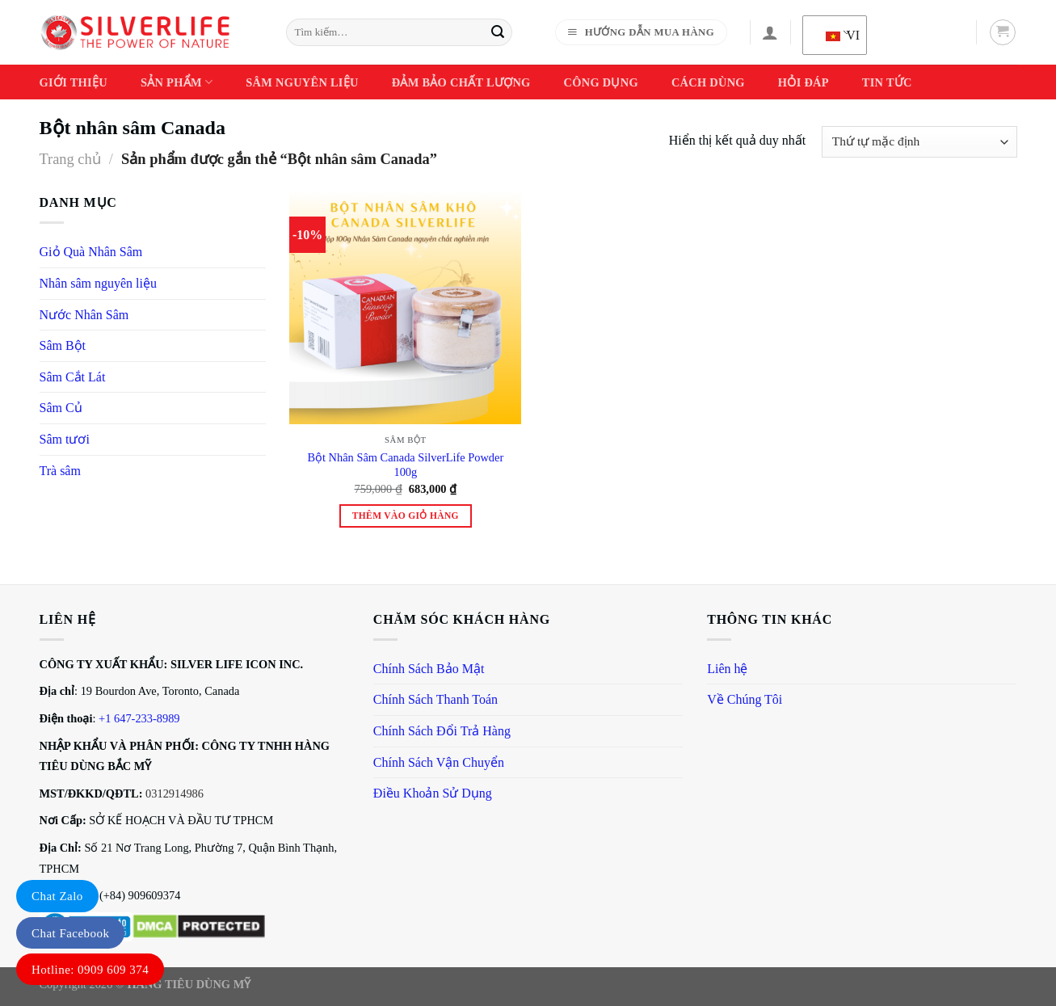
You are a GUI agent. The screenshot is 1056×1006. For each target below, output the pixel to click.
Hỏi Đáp (803, 82)
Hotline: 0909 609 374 (90, 969)
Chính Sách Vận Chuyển (438, 762)
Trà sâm (60, 471)
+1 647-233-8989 (139, 718)
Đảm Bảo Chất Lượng (461, 82)
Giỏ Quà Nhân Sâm (91, 252)
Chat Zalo (57, 896)
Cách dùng (708, 82)
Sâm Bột (63, 345)
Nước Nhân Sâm (84, 315)
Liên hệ (727, 669)
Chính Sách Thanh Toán (435, 699)
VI (838, 35)
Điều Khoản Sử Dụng (432, 793)
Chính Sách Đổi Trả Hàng (442, 731)
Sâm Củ (61, 408)
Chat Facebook (70, 933)
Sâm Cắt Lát (73, 377)
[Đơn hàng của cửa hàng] (919, 142)
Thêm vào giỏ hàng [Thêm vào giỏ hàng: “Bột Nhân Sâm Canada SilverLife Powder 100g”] (405, 515)
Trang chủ (70, 159)
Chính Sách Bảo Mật (429, 669)
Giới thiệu (73, 82)
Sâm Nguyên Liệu (302, 82)
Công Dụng (601, 82)
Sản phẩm (176, 82)
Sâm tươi (65, 439)
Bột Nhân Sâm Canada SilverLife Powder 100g (405, 465)
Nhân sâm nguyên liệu (98, 283)
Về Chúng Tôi (744, 699)
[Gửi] (497, 32)
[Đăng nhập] (770, 32)
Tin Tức (887, 82)
